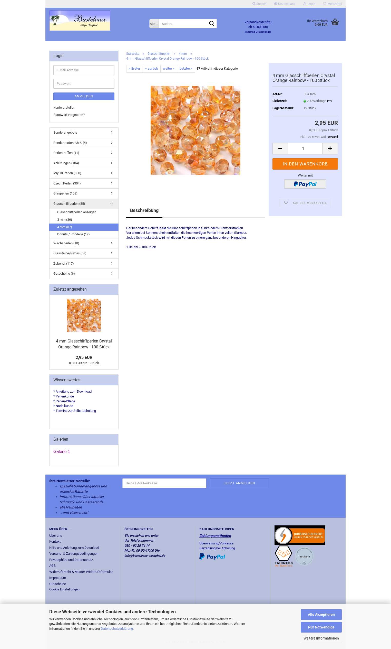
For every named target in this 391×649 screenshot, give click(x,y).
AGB (52, 566)
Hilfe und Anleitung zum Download (74, 548)
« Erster (134, 68)
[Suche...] (154, 23)
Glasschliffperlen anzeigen (76, 212)
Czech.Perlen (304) (67, 183)
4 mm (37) (64, 227)
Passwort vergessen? (69, 115)
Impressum (57, 578)
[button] (284, 4)
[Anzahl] (305, 148)
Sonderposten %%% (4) (70, 143)
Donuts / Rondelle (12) (73, 234)
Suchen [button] (259, 4)
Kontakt (55, 541)
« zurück (151, 68)
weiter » (169, 68)
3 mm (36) (64, 219)
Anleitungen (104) (66, 163)
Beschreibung (144, 210)
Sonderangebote (65, 132)
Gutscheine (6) (64, 273)
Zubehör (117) (63, 263)
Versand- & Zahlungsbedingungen (73, 553)
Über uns (55, 535)
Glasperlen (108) (65, 193)
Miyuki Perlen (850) (67, 173)
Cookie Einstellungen (64, 589)
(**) (329, 101)
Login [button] (309, 4)
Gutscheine (57, 584)
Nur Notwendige (321, 627)
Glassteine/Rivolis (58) (69, 253)
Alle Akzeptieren (321, 615)
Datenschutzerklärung (117, 629)
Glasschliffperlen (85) (69, 204)
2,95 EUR (84, 357)
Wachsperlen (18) (66, 243)
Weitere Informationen (321, 638)
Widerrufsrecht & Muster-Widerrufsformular (81, 572)
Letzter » (186, 68)
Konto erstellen (64, 107)
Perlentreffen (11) (66, 153)
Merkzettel (332, 4)
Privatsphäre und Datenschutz (71, 560)
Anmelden (84, 96)
